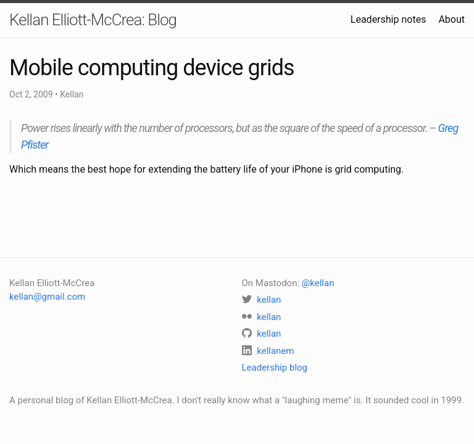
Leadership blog (275, 367)
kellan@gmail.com (47, 296)
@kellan (318, 283)
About (451, 19)
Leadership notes (388, 19)
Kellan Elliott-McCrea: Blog (93, 19)
